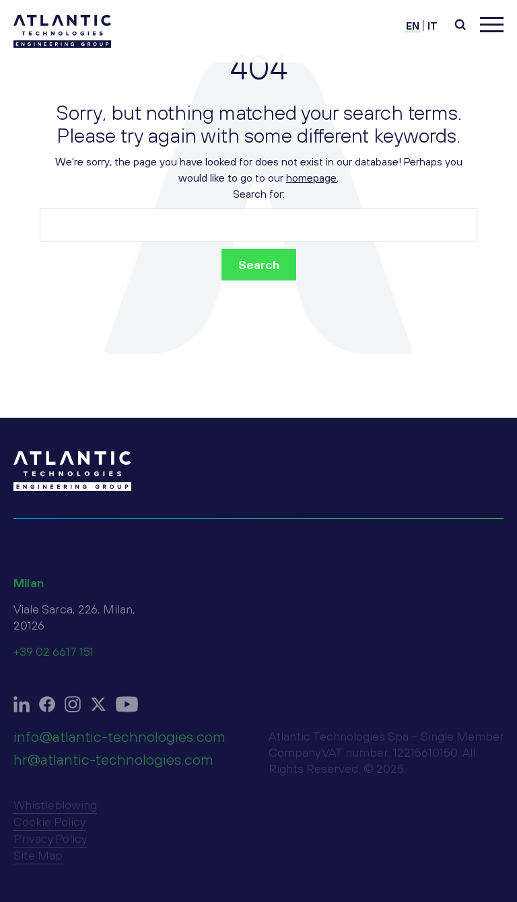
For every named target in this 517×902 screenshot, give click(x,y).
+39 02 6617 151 (53, 657)
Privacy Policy (50, 844)
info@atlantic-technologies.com (119, 742)
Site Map (38, 861)
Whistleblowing (55, 810)
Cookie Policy (49, 827)
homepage (311, 178)
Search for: (259, 194)
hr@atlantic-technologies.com (113, 765)
